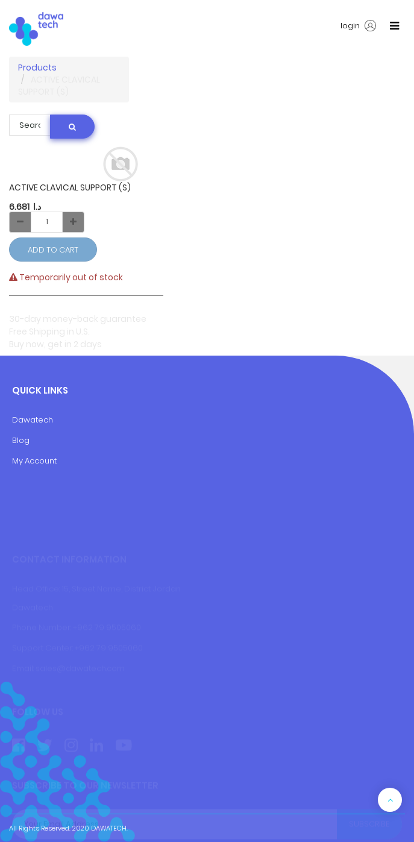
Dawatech (32, 420)
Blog (21, 440)
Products (37, 67)
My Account (34, 461)
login (358, 25)
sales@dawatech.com (80, 668)
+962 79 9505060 (107, 627)
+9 (79, 648)
